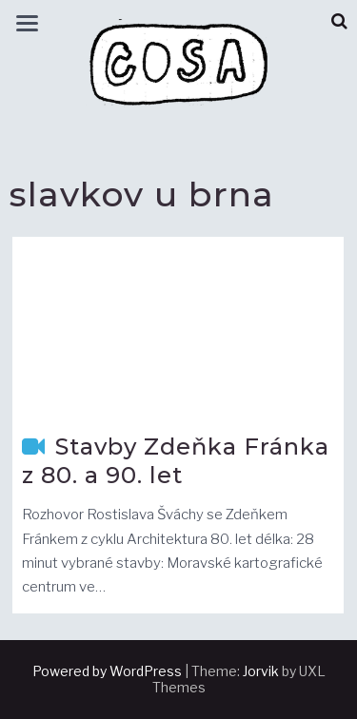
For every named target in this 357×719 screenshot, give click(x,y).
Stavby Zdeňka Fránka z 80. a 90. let (175, 461)
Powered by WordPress (107, 671)
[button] (339, 21)
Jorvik (261, 671)
